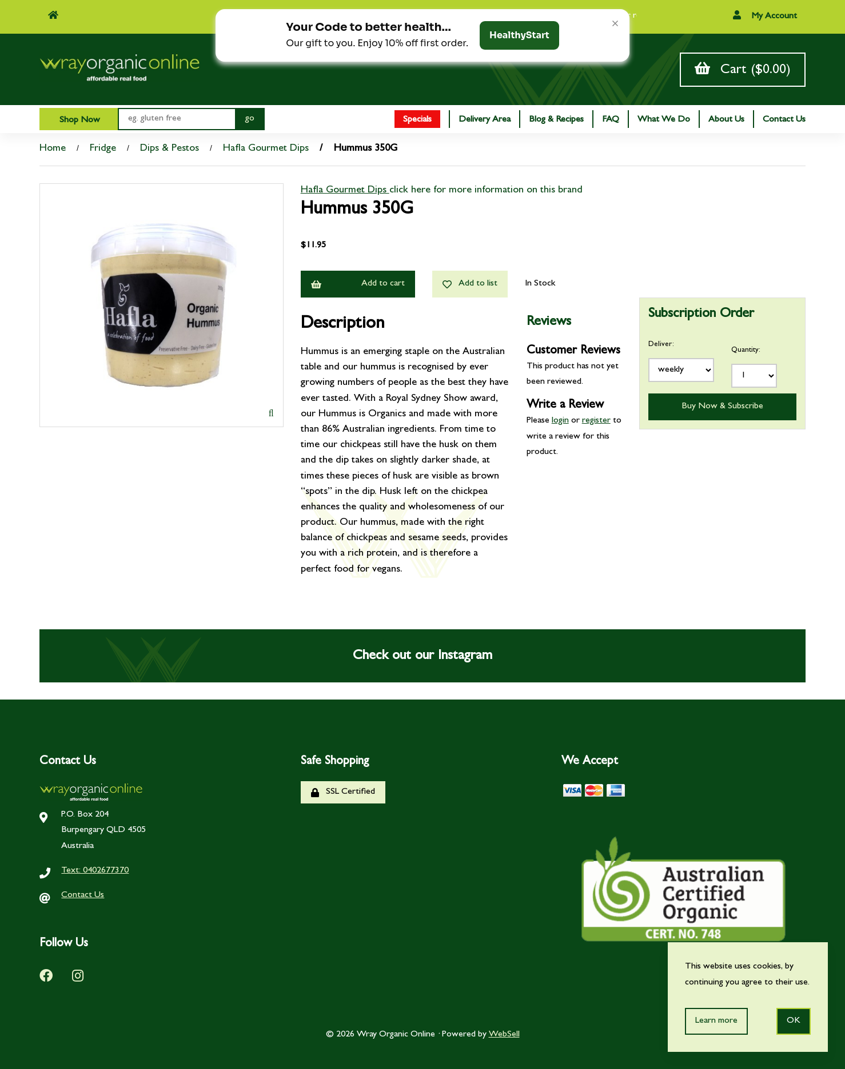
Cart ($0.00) (743, 69)
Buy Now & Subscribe (722, 406)
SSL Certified (343, 792)
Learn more (716, 1021)
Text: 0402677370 (95, 870)
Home (52, 149)
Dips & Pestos (169, 149)
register (596, 420)
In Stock (540, 283)
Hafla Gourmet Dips (266, 149)
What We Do (663, 119)
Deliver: (661, 344)
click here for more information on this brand (486, 191)
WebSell (504, 1034)
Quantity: (745, 350)
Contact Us (784, 119)
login (560, 420)
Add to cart (358, 284)
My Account (765, 15)
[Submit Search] (250, 119)
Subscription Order (701, 314)
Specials (417, 119)
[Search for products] (176, 119)
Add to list (470, 284)
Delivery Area (485, 119)
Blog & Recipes (556, 119)
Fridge (103, 149)
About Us (726, 119)
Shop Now (78, 120)
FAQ (610, 119)
